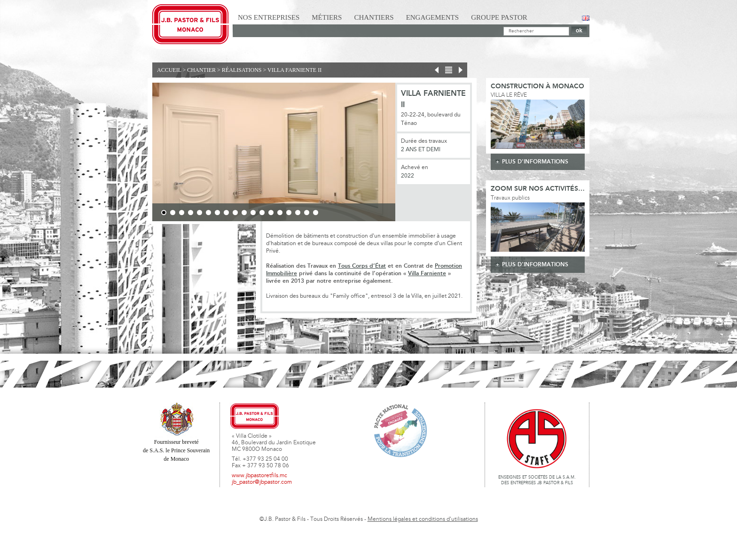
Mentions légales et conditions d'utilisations (423, 519)
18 (315, 212)
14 (279, 212)
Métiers (327, 17)
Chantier (201, 70)
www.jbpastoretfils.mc (259, 475)
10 (244, 212)
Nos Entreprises (268, 17)
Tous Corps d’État (362, 266)
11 (253, 212)
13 (271, 212)
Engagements (432, 17)
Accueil (169, 70)
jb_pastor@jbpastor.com (262, 482)
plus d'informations (535, 162)
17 (306, 212)
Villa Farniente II (294, 70)
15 (288, 212)
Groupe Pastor (499, 17)
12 (262, 212)
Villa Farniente (427, 274)
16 (297, 212)
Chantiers (373, 17)
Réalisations (242, 70)
